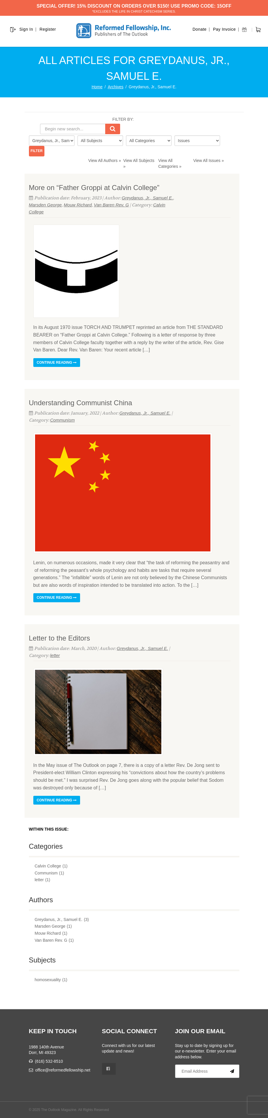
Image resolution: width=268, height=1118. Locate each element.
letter (55, 655)
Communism (62, 419)
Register (47, 29)
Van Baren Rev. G (111, 204)
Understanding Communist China (80, 403)
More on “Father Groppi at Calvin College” (94, 187)
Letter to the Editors (59, 638)
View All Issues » (208, 160)
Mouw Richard (78, 204)
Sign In (26, 29)
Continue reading (57, 362)
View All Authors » (104, 160)
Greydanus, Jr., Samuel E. (147, 197)
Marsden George (45, 204)
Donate (200, 29)
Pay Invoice (224, 29)
